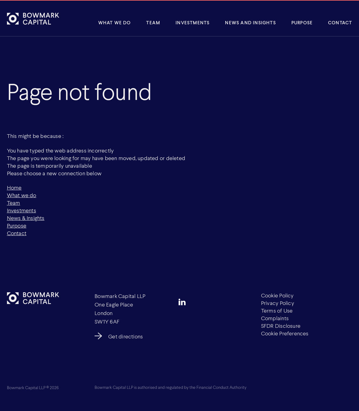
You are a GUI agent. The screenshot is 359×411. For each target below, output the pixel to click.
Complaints (275, 318)
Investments (193, 22)
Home (14, 187)
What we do (21, 195)
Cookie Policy (277, 295)
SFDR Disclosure (280, 325)
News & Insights (26, 217)
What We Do (114, 22)
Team (153, 22)
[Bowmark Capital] (33, 18)
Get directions (125, 336)
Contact (340, 22)
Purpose (302, 22)
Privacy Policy (277, 303)
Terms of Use (277, 310)
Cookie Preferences (285, 333)
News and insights (250, 22)
